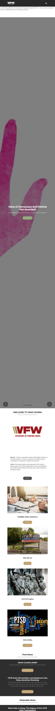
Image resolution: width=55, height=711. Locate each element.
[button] (5, 404)
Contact (27, 647)
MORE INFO (27, 672)
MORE (27, 480)
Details (27, 524)
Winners (27, 217)
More (27, 565)
